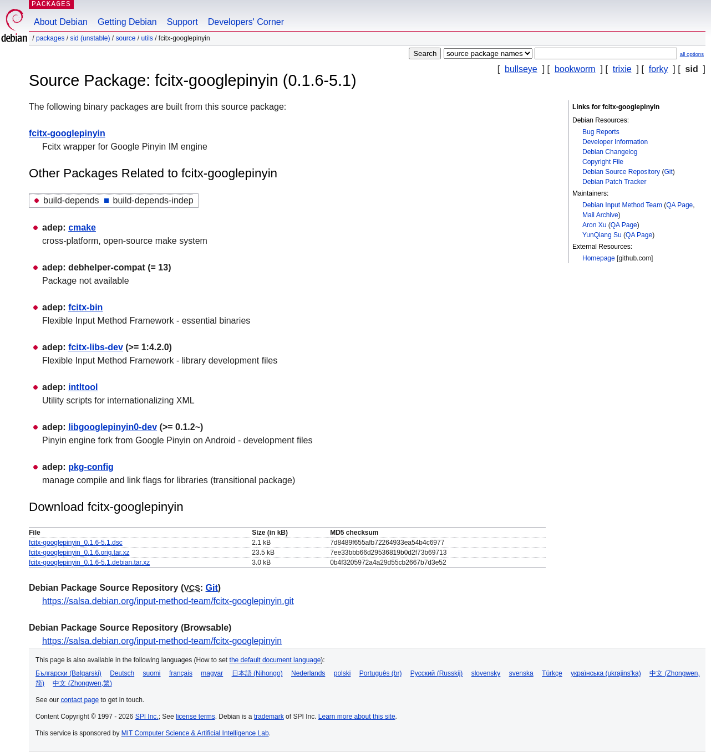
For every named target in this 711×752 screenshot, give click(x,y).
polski (342, 673)
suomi (152, 673)
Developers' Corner (246, 22)
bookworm (575, 69)
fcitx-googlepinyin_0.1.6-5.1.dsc (76, 542)
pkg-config (91, 467)
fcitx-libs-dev (95, 347)
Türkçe (552, 673)
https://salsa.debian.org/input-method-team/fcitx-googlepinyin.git (168, 601)
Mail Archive (600, 215)
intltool (83, 387)
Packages (50, 38)
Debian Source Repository (621, 172)
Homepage (598, 258)
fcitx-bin (85, 307)
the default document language (275, 660)
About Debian (61, 22)
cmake (82, 227)
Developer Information (615, 142)
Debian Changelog (609, 152)
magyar (212, 673)
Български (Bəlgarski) (68, 673)
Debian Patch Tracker (614, 182)
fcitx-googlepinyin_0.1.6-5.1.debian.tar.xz (89, 562)
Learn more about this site (356, 716)
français (180, 673)
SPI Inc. (147, 716)
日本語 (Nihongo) (257, 673)
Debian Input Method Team (622, 205)
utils (147, 38)
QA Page (679, 205)
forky (658, 69)
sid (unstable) (90, 38)
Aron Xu (594, 225)
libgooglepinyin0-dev (112, 427)
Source (125, 38)
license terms (195, 716)
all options (692, 54)
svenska (521, 673)
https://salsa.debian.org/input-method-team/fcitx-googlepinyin (162, 641)
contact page (79, 700)
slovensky (486, 673)
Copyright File (602, 162)
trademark (269, 716)
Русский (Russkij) (436, 673)
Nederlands (308, 673)
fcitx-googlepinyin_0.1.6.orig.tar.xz (79, 552)
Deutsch (122, 673)
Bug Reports (600, 132)
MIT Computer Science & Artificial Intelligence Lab (195, 733)
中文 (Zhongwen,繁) (82, 683)
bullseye (521, 69)
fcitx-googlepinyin (67, 133)
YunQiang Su (602, 235)
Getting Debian (127, 22)
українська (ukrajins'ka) (606, 673)
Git (668, 172)
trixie (622, 69)
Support (182, 22)
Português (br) (380, 673)
